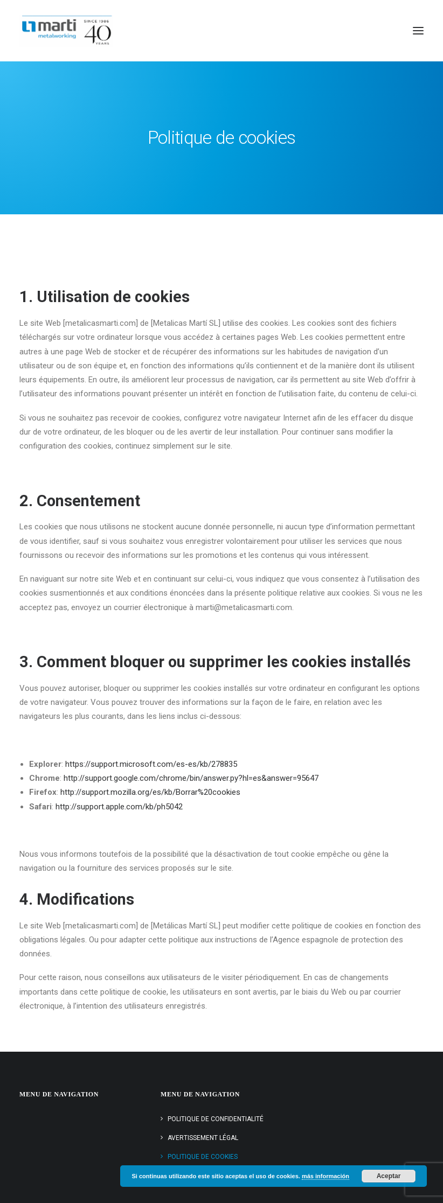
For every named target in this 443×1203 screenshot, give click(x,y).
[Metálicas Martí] (66, 31)
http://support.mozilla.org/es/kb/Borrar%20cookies (150, 792)
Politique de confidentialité (216, 1119)
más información (325, 1176)
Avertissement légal (203, 1138)
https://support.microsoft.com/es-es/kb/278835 (151, 764)
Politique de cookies (203, 1156)
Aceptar (389, 1176)
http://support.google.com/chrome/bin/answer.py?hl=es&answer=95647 (191, 778)
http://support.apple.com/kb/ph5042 (119, 807)
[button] (418, 30)
